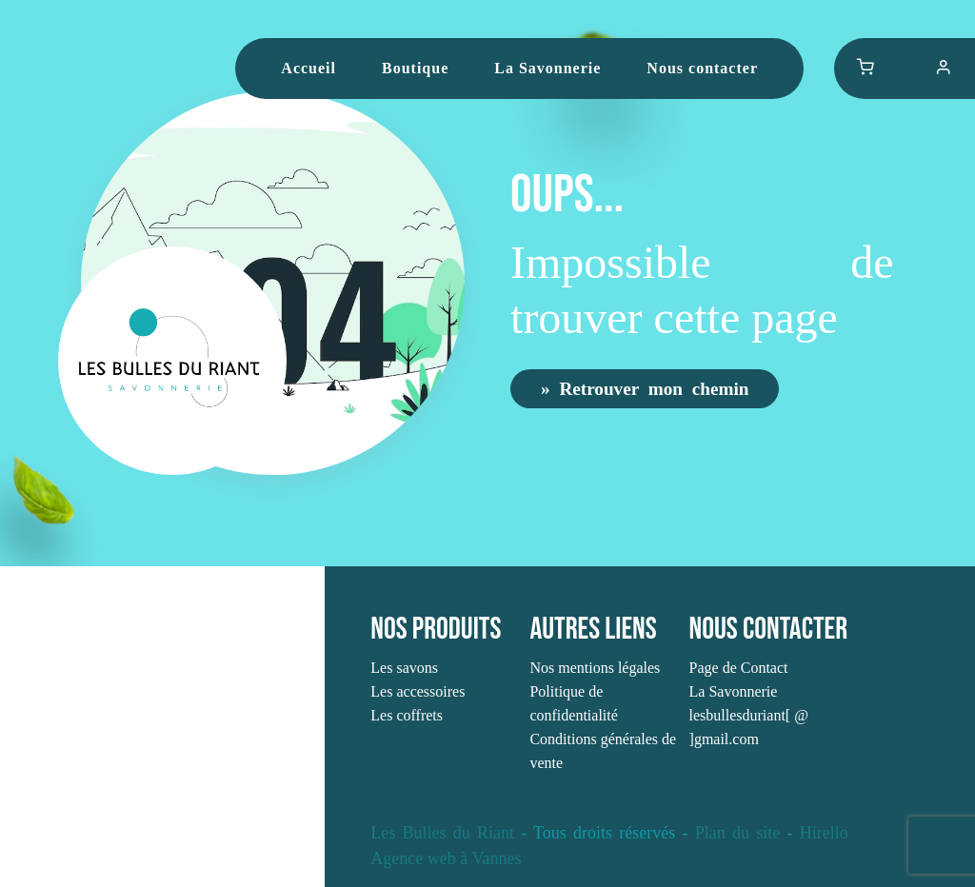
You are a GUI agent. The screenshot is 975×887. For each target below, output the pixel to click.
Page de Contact (738, 668)
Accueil (308, 68)
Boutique (415, 68)
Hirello (824, 832)
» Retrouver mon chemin (644, 388)
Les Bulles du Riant (442, 832)
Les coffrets (406, 715)
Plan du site (737, 832)
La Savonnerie (547, 68)
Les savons (404, 668)
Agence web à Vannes (445, 858)
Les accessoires (417, 691)
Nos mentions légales (594, 668)
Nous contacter (702, 68)
